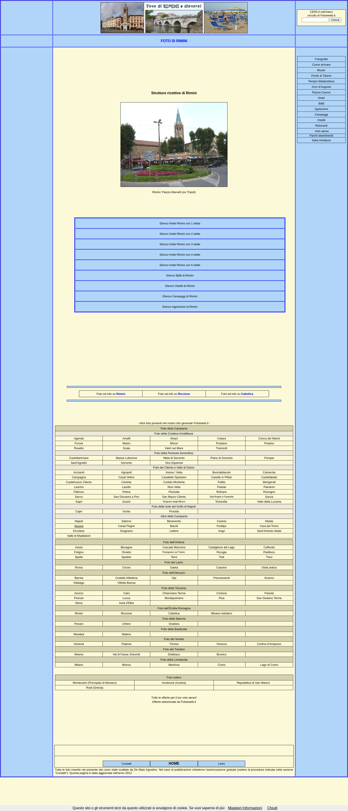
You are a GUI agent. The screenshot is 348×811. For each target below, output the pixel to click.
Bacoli (174, 526)
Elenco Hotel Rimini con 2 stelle (180, 233)
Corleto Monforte (174, 482)
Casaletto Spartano (174, 477)
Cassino (221, 567)
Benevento (174, 521)
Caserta (221, 521)
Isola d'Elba (126, 603)
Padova (126, 644)
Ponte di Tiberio (321, 75)
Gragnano (126, 531)
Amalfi (126, 438)
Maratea (78, 634)
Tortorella (221, 501)
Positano (221, 443)
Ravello (79, 448)
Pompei (269, 458)
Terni (174, 557)
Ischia (126, 511)
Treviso (174, 644)
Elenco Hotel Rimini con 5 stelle (180, 265)
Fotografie (321, 59)
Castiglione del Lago (221, 547)
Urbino (126, 623)
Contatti (126, 763)
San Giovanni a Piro (126, 496)
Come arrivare (321, 64)
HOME (174, 763)
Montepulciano (174, 598)
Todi (221, 557)
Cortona (221, 593)
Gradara (174, 623)
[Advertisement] (159, 67)
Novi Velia (174, 487)
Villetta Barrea (126, 582)
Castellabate (269, 477)
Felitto (221, 482)
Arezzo (78, 593)
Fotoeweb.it (201, 423)
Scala (126, 448)
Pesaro (78, 623)
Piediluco (269, 552)
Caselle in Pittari (221, 477)
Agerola (79, 438)
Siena (79, 603)
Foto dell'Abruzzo (173, 572)
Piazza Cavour (321, 92)
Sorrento (126, 462)
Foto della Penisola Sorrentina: (174, 453)
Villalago (78, 582)
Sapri (78, 501)
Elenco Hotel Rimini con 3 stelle (180, 244)
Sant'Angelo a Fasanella (221, 497)
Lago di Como (269, 664)
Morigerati (269, 482)
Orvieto (126, 552)
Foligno (79, 552)
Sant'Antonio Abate (269, 531)
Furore (79, 443)
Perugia (222, 552)
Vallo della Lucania (269, 501)
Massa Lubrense (126, 458)
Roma (79, 567)
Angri (221, 531)
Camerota (269, 472)
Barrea (79, 578)
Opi (174, 578)
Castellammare (78, 458)
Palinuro (78, 492)
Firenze (79, 598)
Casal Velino (126, 477)
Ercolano (79, 531)
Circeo (126, 567)
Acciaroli (78, 472)
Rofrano (221, 492)
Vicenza (221, 644)
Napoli (79, 521)
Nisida (269, 521)
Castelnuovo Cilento (79, 482)
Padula (221, 487)
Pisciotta (173, 492)
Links (221, 763)
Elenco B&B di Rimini (180, 275)
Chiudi (272, 808)
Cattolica (174, 613)
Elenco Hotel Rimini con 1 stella (180, 223)
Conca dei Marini (269, 438)
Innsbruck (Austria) (174, 682)
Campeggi (321, 114)
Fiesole (269, 593)
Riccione (126, 613)
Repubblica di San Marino (253, 682)
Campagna (79, 477)
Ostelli (321, 120)
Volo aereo (322, 131)
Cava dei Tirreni (269, 526)
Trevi (269, 557)
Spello (79, 557)
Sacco (79, 496)
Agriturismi (321, 109)
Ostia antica (269, 567)
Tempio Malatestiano (321, 81)
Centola (126, 482)
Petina (126, 492)
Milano (79, 664)
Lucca (126, 598)
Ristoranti (321, 125)
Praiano (269, 443)
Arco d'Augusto (321, 86)
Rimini (79, 613)
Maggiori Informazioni (245, 808)
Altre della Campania (174, 516)
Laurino (79, 487)
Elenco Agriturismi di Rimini (180, 306)
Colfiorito (269, 547)
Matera (126, 634)
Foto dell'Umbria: (174, 542)
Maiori (126, 443)
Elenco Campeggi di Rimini (180, 296)
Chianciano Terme (174, 593)
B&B (321, 103)
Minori (174, 443)
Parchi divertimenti (321, 135)
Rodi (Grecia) (94, 687)
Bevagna (126, 547)
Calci (126, 593)
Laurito (126, 487)
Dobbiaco (174, 654)
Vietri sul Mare (174, 448)
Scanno (269, 578)
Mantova (174, 664)
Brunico (221, 654)
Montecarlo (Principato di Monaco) (95, 682)
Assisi (79, 547)
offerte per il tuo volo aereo (178, 697)
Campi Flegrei (126, 526)
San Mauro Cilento (174, 496)
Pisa (221, 598)
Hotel (321, 98)
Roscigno (269, 492)
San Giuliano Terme (269, 598)
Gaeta (174, 567)
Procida (174, 511)
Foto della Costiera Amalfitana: (174, 433)
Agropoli (126, 472)
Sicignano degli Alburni (174, 501)
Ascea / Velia (174, 472)
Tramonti (221, 448)
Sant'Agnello (79, 462)
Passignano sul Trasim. (173, 552)
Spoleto (126, 557)
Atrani (174, 438)
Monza (126, 664)
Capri (78, 511)
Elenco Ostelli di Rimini (180, 286)
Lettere (174, 531)
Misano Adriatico (221, 613)
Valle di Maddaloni (79, 535)
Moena (78, 654)
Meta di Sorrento (174, 458)
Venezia (79, 644)
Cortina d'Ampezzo (269, 644)
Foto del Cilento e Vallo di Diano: (174, 467)
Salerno (126, 521)
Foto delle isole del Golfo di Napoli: (174, 506)
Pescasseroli (222, 578)
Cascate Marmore (173, 547)
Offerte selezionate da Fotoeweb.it (174, 701)
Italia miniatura (321, 140)
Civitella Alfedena (126, 578)
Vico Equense (174, 462)
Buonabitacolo (221, 472)
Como (221, 664)
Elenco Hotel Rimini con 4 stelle (180, 254)
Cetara (221, 438)
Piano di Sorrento (221, 458)
